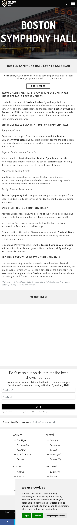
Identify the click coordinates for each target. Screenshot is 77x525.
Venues (25, 422)
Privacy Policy (42, 412)
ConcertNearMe (10, 422)
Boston (30, 102)
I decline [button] (37, 516)
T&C (32, 412)
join (38, 407)
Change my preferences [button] (55, 516)
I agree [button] (26, 516)
